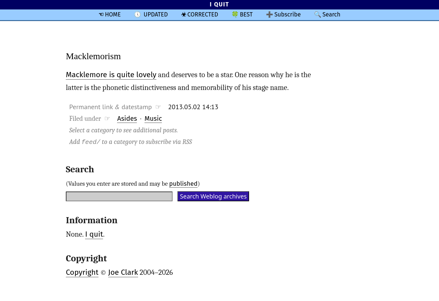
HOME (113, 14)
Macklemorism (93, 56)
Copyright (82, 272)
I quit (94, 234)
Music (153, 118)
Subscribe (287, 14)
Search (332, 14)
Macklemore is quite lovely (111, 74)
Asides (127, 118)
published (183, 183)
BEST (246, 14)
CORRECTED (202, 14)
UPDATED (156, 14)
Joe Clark (123, 272)
